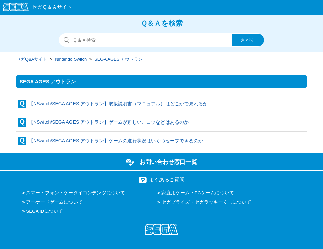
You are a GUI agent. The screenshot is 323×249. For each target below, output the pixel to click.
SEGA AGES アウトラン (118, 59)
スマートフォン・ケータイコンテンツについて (75, 192)
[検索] (161, 40)
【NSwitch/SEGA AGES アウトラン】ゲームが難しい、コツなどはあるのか (109, 122)
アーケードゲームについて (54, 202)
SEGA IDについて (44, 211)
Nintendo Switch (71, 59)
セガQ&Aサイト (31, 59)
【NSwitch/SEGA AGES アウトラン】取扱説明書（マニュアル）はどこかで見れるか (118, 103)
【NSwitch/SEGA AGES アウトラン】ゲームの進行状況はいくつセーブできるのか (116, 140)
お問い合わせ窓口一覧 (168, 162)
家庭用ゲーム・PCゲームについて (198, 192)
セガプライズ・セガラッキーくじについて (206, 202)
